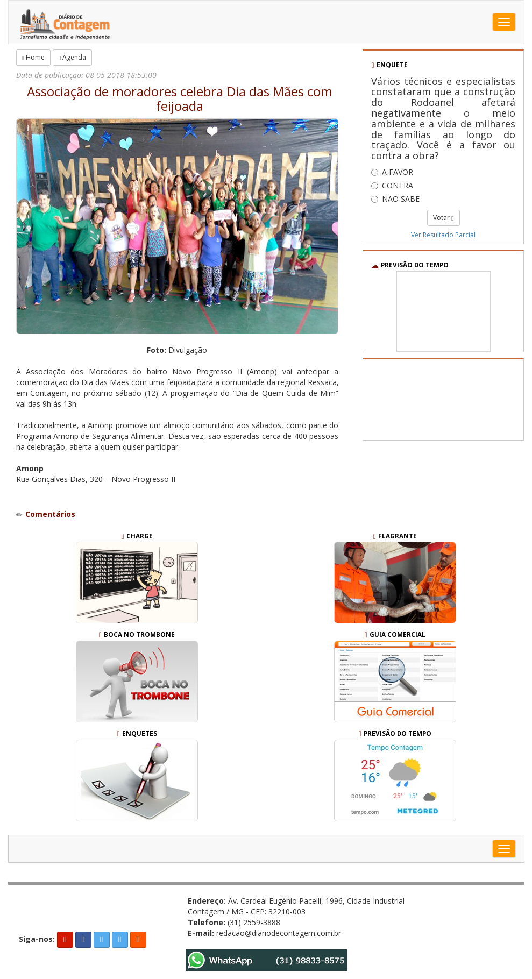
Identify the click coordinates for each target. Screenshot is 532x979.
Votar (443, 217)
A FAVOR (392, 172)
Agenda (72, 57)
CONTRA (392, 185)
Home (33, 57)
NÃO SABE (395, 199)
